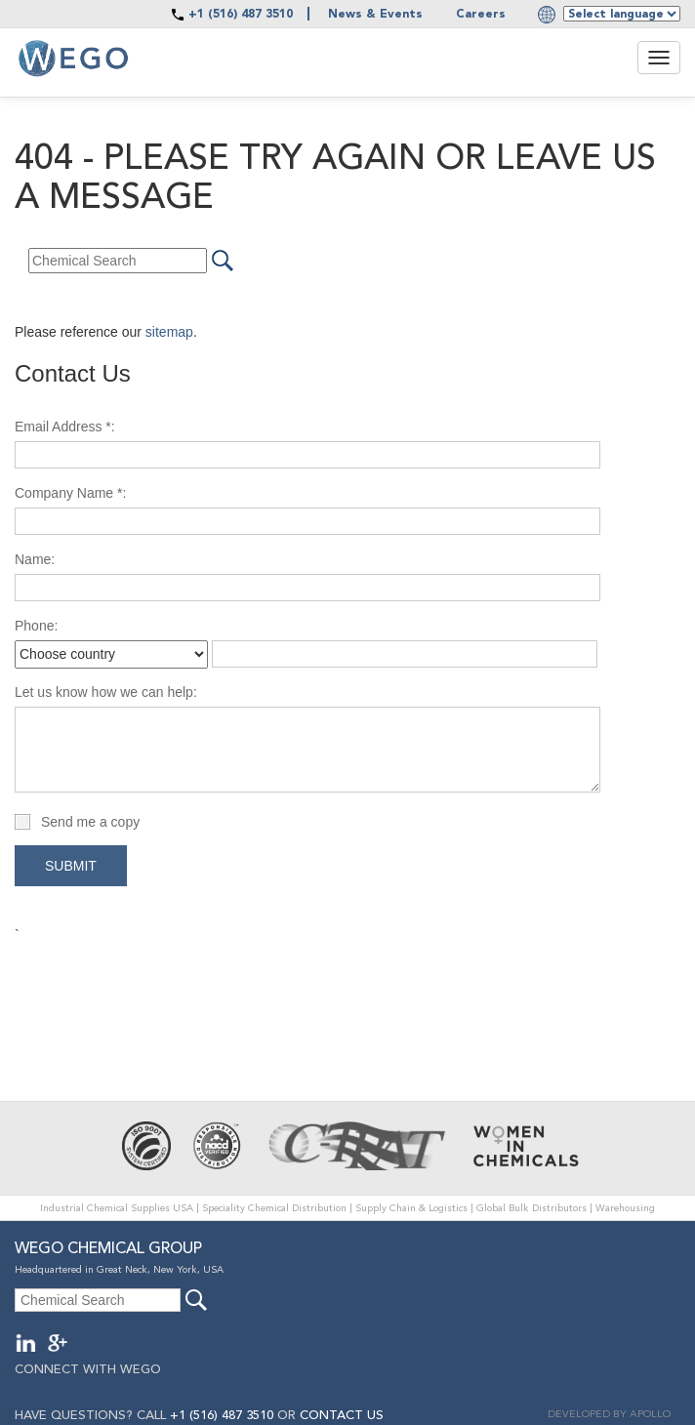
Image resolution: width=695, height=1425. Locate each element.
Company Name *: (70, 493)
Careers (481, 14)
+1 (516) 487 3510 (240, 14)
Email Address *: (65, 426)
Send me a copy (90, 822)
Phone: (36, 625)
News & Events (375, 14)
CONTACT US (342, 1415)
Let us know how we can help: (106, 692)
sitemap (169, 332)
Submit (71, 866)
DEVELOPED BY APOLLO (609, 1414)
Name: (35, 559)
